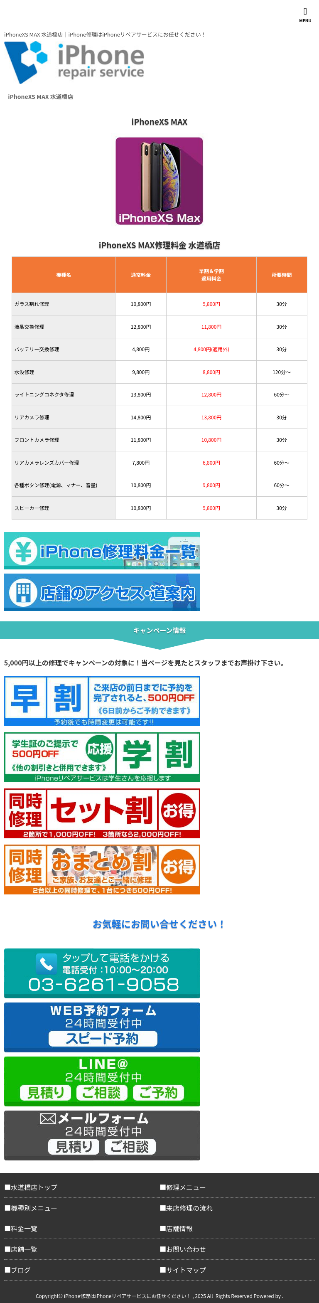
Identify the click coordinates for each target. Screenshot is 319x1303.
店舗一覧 (24, 1249)
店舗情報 (179, 1228)
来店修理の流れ (189, 1208)
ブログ (21, 1270)
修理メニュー (186, 1187)
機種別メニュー (34, 1208)
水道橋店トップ (34, 1187)
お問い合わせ (186, 1249)
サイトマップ (186, 1270)
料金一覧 (24, 1228)
